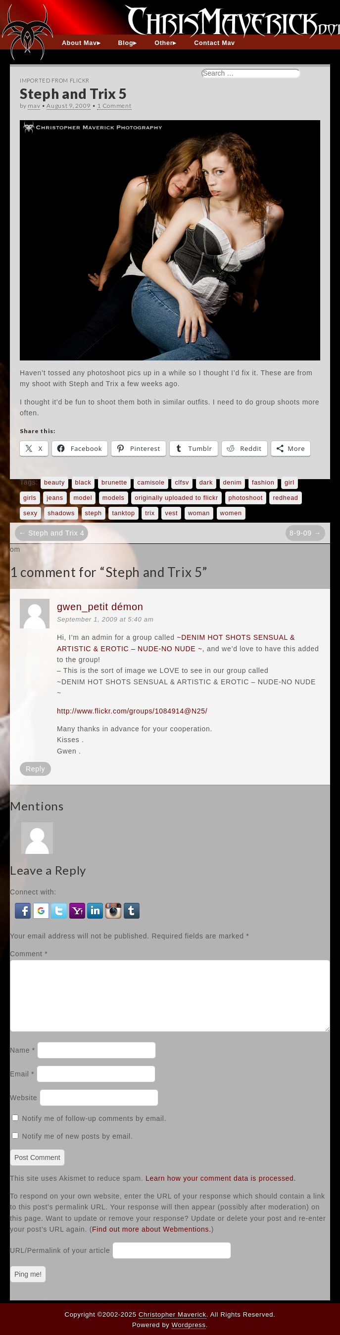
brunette (114, 482)
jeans (55, 497)
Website (23, 1109)
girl (289, 482)
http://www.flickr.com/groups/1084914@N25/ (132, 711)
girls (30, 497)
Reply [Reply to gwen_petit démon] (35, 769)
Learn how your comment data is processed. (221, 1190)
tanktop (123, 513)
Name (22, 1062)
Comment (29, 954)
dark (206, 482)
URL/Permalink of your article (60, 1262)
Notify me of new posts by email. (77, 1148)
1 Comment (114, 105)
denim (232, 482)
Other (163, 43)
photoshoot (246, 497)
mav (34, 105)
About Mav (79, 43)
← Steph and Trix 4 (51, 533)
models (113, 497)
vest (171, 513)
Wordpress (189, 1325)
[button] (24, 910)
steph (93, 513)
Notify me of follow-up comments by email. (94, 1130)
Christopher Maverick (172, 1314)
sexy (30, 513)
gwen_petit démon (100, 606)
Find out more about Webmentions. (151, 1241)
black (83, 482)
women (231, 513)
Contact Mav (214, 43)
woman (199, 513)
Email (22, 1086)
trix (150, 513)
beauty (54, 482)
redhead (285, 497)
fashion (263, 482)
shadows (61, 513)
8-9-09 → (305, 533)
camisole (150, 482)
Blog (126, 43)
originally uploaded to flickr (176, 497)
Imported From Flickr (55, 80)
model (82, 497)
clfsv (182, 482)
